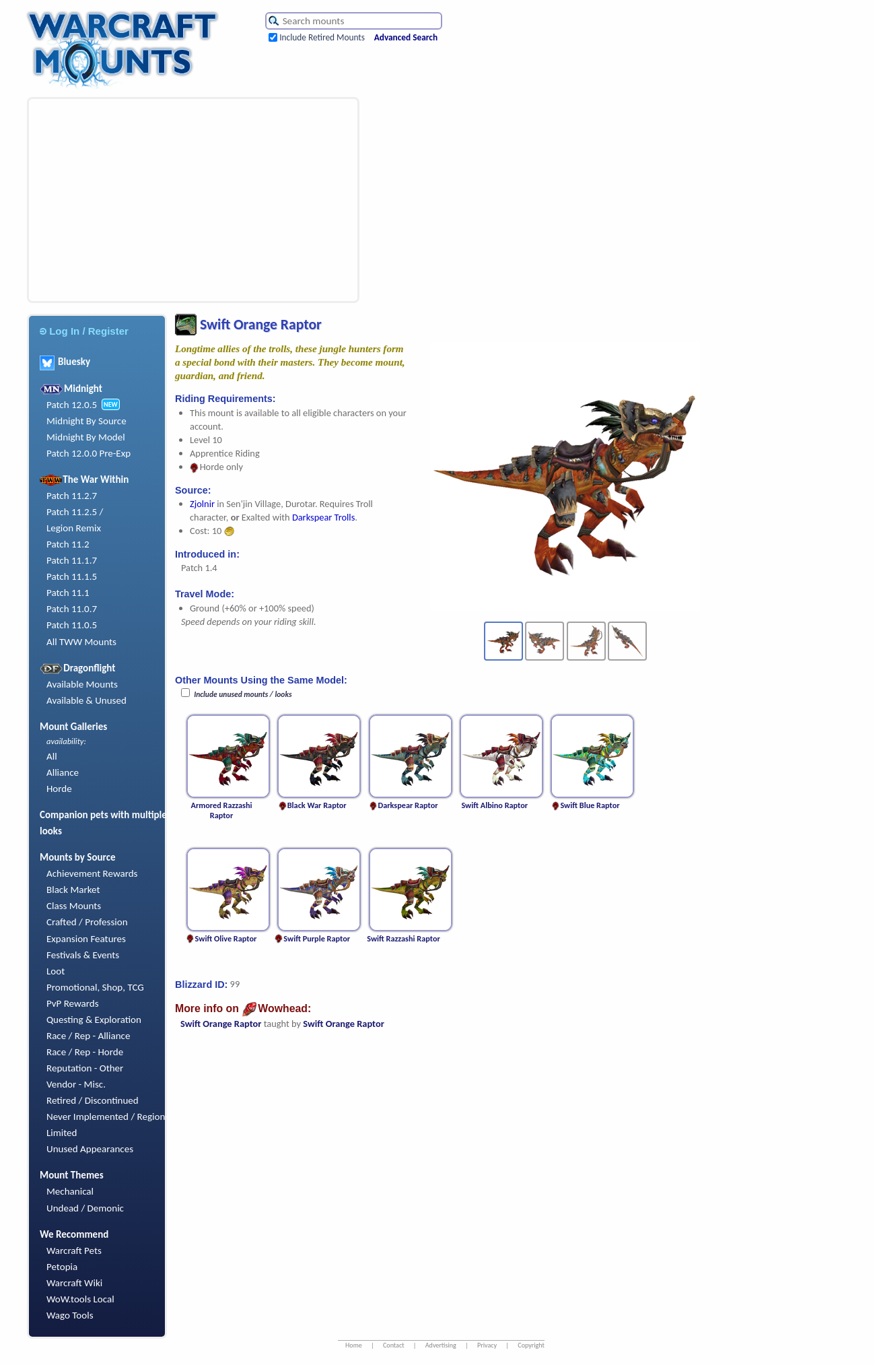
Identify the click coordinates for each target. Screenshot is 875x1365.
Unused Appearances (89, 1149)
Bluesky (65, 362)
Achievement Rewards (92, 873)
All (51, 756)
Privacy (487, 1345)
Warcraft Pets (74, 1250)
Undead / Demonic (85, 1208)
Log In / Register (84, 331)
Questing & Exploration (93, 1019)
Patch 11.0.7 (71, 609)
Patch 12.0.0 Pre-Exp (88, 453)
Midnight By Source (86, 421)
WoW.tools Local (80, 1299)
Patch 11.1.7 (71, 560)
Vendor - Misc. (76, 1084)
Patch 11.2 (68, 544)
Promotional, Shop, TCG (95, 987)
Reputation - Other (84, 1068)
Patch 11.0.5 (71, 625)
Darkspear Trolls (323, 517)
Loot (55, 971)
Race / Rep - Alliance (88, 1036)
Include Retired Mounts (322, 37)
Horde (59, 789)
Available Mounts (82, 684)
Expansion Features (86, 939)
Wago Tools (70, 1315)
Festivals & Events (82, 955)
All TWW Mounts (81, 642)
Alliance (62, 772)
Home (353, 1345)
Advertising (440, 1345)
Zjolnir (202, 504)
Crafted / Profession (87, 922)
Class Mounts (73, 906)
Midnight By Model (85, 437)
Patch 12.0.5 (71, 405)
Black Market (73, 890)
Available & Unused (86, 700)
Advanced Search (406, 37)
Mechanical (70, 1191)
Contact (394, 1345)
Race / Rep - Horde (84, 1052)
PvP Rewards (72, 1003)
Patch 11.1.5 (71, 576)
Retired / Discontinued (92, 1100)
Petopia (61, 1267)
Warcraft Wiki (74, 1283)
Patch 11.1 (68, 593)
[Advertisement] (188, 200)
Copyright (531, 1345)
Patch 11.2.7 (71, 496)
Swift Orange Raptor (220, 1024)
